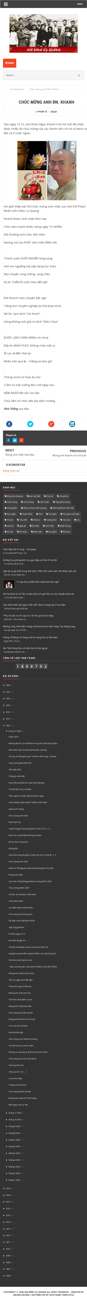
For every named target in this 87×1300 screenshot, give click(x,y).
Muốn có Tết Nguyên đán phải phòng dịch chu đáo (31, 868)
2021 (8, 718)
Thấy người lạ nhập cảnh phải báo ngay (26, 795)
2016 (8, 1208)
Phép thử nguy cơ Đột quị (20, 986)
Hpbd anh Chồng (16, 809)
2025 (8, 692)
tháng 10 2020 (15, 1119)
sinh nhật (49, 525)
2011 (8, 1242)
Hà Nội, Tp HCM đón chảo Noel (22, 894)
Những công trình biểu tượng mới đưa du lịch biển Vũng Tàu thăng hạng (39, 626)
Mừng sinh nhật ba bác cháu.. (22, 973)
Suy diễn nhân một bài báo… (21, 907)
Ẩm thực (66, 531)
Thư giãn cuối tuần (71, 514)
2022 (8, 712)
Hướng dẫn (12, 508)
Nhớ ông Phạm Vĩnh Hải (63, 508)
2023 (8, 705)
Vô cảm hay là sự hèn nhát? (21, 1045)
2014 (8, 1222)
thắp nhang (65, 525)
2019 (8, 1188)
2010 (8, 1248)
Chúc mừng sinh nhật (18, 815)
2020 (8, 725)
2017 (8, 1201)
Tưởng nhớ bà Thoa (17, 1085)
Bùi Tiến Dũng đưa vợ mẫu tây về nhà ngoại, (25, 648)
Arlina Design (21, 1294)
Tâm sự (36, 519)
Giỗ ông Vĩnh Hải (16, 1065)
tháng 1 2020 (14, 1180)
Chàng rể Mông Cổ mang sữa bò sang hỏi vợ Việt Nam (30, 637)
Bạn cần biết (34, 496)
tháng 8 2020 (14, 1133)
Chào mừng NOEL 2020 (19, 887)
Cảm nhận (44, 502)
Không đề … (14, 848)
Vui (78, 519)
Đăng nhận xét (11, 470)
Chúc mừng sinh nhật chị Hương (23, 1039)
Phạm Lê (11, 435)
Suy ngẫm (11, 514)
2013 (8, 1228)
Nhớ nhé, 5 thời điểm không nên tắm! (25, 835)
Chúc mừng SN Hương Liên (21, 914)
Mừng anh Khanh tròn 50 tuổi (69, 455)
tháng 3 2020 (14, 1166)
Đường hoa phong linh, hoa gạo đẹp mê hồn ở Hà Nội (30, 559)
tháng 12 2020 (15, 731)
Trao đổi (23, 519)
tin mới (10, 531)
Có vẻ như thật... (16, 1078)
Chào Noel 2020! (16, 901)
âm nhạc (23, 531)
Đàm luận (37, 531)
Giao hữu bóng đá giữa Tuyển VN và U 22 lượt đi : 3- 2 (32, 855)
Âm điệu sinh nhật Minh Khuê (22, 920)
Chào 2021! (14, 736)
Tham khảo (27, 514)
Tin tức (10, 519)
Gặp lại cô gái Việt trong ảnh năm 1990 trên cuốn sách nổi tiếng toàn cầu (39, 570)
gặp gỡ (23, 525)
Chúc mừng (28, 502)
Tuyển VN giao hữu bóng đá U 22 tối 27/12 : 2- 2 (29, 828)
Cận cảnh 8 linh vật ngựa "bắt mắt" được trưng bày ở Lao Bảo (34, 604)
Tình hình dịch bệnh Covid (20, 960)
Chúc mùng (12, 502)
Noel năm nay (15, 822)
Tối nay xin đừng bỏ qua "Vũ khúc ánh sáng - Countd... (33, 756)
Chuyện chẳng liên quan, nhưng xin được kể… (29, 947)
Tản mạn (66, 519)
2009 (8, 1255)
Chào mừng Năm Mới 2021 (20, 763)
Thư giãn (52, 514)
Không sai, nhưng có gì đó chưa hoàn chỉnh (28, 1052)
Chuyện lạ (63, 496)
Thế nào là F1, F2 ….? (18, 1071)
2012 (8, 1235)
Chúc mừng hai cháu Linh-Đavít (22, 1058)
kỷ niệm (35, 525)
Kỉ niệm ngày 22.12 (17, 933)
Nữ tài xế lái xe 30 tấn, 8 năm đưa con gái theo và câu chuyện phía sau (38, 593)
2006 (8, 1275)
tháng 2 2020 (14, 1173)
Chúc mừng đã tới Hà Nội (20, 1091)
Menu (9, 63)
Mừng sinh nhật (16, 874)
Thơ (40, 514)
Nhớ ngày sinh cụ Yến (18, 1104)
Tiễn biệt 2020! (15, 769)
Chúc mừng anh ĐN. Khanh (21, 1012)
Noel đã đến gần (16, 1032)
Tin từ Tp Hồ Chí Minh (18, 1025)
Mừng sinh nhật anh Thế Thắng (22, 1098)
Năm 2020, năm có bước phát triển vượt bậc (28, 750)
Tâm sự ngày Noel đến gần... (21, 980)
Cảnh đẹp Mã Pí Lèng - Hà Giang (19, 549)
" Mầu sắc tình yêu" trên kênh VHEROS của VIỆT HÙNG (33, 966)
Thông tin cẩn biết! (17, 776)
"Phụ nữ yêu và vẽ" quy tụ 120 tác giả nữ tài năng (28, 615)
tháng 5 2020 (14, 1153)
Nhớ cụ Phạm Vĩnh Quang (34, 508)
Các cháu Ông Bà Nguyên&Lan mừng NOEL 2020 (30, 881)
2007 (8, 1269)
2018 (8, 1195)
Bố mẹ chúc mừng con (18, 842)
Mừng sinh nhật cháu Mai (19, 454)
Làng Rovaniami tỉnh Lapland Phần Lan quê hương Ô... (33, 953)
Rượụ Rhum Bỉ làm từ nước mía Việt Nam (27, 782)
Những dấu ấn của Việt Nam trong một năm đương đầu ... (34, 743)
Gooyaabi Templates (61, 1294)
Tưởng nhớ (51, 519)
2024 (8, 698)
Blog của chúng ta (15, 496)
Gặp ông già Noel (16, 927)
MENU (80, 4)
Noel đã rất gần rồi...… (18, 940)
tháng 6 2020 (14, 1146)
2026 (8, 685)
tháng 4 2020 (14, 1160)
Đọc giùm (52, 531)
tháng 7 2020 (14, 1139)
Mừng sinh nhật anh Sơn (20, 993)
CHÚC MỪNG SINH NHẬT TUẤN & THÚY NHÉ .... (29, 802)
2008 (8, 1262)
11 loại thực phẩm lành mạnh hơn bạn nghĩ (37, 581)
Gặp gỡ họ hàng (62, 502)
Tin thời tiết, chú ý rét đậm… (21, 789)
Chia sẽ (49, 496)
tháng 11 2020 (15, 1112)
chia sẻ (10, 525)
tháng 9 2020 (14, 1126)
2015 (8, 1215)
